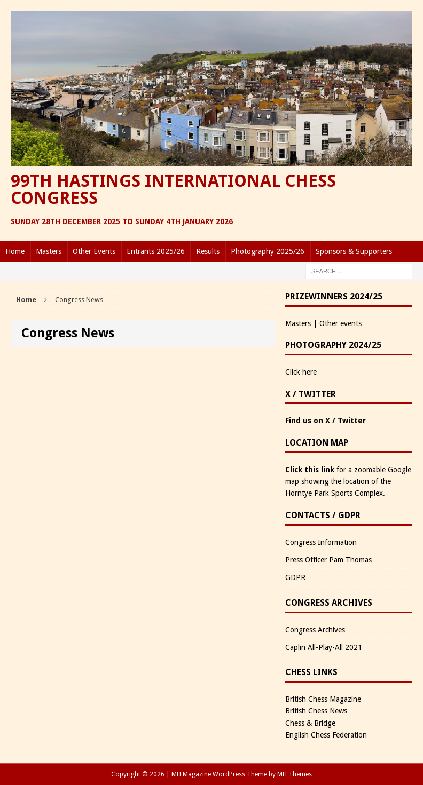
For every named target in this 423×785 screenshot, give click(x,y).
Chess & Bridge (310, 723)
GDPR (295, 577)
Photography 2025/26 (267, 251)
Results (208, 251)
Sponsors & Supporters (354, 251)
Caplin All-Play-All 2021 (323, 647)
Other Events (94, 251)
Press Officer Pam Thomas (328, 560)
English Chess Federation (326, 735)
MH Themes (294, 774)
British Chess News (316, 711)
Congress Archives (315, 629)
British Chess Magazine (323, 699)
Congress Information (321, 542)
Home (15, 251)
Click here (301, 372)
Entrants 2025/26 (156, 251)
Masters (48, 251)
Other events (340, 323)
